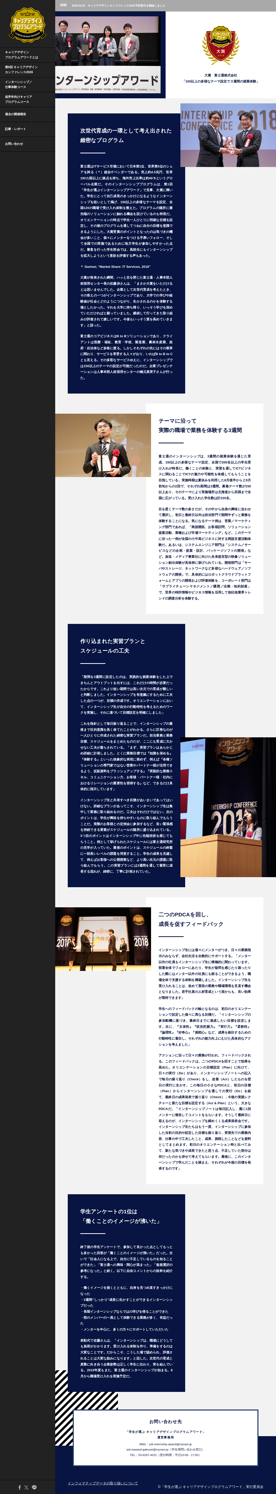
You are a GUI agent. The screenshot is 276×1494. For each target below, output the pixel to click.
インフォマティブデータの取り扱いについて (103, 1483)
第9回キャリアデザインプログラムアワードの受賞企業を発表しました (123, 5)
